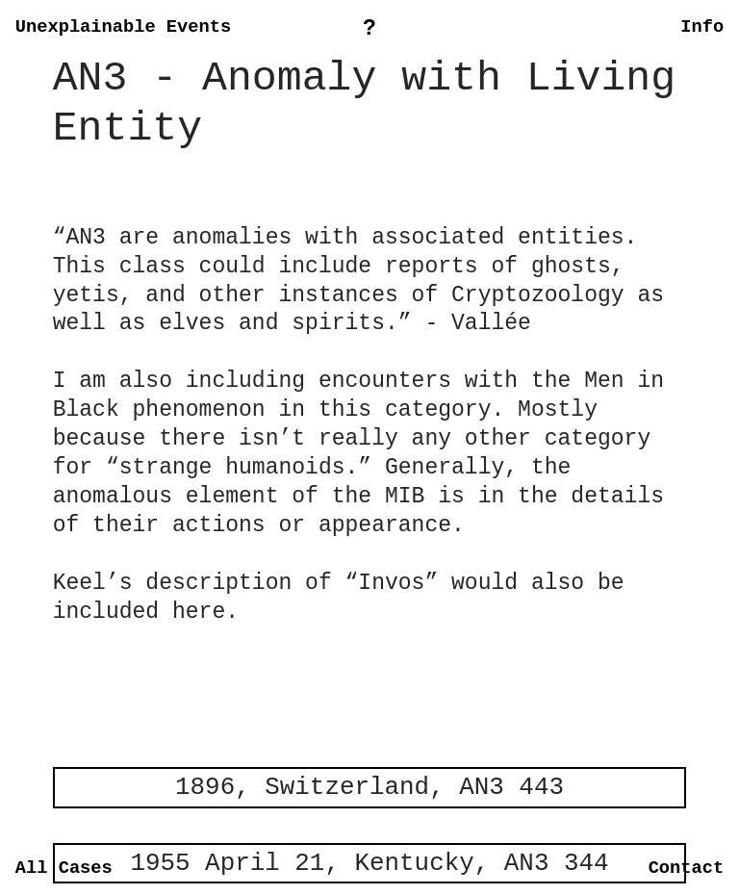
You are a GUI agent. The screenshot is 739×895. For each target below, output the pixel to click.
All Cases (64, 868)
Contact (687, 868)
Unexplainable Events (123, 27)
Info (702, 27)
